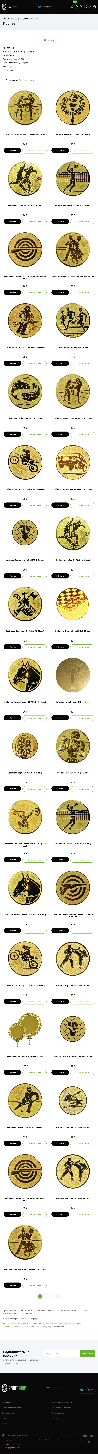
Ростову (53, 1317)
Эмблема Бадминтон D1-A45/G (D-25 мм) (72, 1052)
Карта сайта (55, 1410)
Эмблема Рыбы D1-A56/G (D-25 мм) (25, 417)
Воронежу (62, 1317)
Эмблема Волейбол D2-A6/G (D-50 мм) (73, 205)
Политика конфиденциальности (62, 1394)
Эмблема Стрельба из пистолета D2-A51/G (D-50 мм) (72, 912)
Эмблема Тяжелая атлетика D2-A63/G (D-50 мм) (25, 841)
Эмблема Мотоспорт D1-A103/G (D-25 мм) (25, 981)
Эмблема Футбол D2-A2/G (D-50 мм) (25, 205)
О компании (6, 1394)
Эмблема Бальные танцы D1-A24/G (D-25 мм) (25, 1263)
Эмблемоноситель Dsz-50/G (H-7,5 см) (25, 1052)
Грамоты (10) (9, 70)
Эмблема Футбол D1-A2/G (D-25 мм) (73, 558)
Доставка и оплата (8, 1404)
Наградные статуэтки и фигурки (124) (19, 51)
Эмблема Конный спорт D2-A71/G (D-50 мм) (25, 699)
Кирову (71, 1317)
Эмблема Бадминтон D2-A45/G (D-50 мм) (25, 558)
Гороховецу (18, 1320)
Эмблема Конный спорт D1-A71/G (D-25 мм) (25, 911)
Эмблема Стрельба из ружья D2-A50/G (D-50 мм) (25, 276)
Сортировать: (12, 80)
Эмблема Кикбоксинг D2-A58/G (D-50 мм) (25, 134)
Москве (45, 1317)
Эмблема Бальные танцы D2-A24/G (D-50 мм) (72, 275)
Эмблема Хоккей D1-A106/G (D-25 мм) (25, 1122)
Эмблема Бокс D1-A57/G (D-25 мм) (73, 769)
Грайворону (29, 1320)
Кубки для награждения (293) (15, 62)
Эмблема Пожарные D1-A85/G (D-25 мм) (25, 628)
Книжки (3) (7, 66)
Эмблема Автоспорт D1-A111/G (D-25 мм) (73, 487)
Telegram (44, 6)
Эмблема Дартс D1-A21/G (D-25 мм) (25, 769)
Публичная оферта (58, 1404)
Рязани (38, 1317)
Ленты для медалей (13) (13, 59)
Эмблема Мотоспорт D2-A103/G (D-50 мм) (25, 487)
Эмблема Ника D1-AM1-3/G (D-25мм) (73, 699)
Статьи (4, 1410)
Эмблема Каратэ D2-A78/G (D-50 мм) (73, 981)
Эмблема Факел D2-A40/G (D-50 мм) (73, 134)
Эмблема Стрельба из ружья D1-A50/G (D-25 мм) (25, 1194)
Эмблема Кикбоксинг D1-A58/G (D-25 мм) (73, 417)
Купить (12, 150)
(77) (8, 48)
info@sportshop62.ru (12, 1439)
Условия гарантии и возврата (11, 1399)
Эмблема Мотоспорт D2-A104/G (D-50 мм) (25, 346)
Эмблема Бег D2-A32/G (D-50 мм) (72, 346)
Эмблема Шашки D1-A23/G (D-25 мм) (72, 628)
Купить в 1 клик (34, 150)
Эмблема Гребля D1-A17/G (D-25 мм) (73, 1122)
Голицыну (7, 1320)
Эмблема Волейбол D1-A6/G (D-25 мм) (73, 840)
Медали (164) (9, 55)
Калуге (78, 1317)
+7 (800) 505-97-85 (12, 1449)
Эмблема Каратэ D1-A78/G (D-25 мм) (73, 1193)
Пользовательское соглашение (61, 1399)
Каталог (54, 1381)
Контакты (5, 1415)
